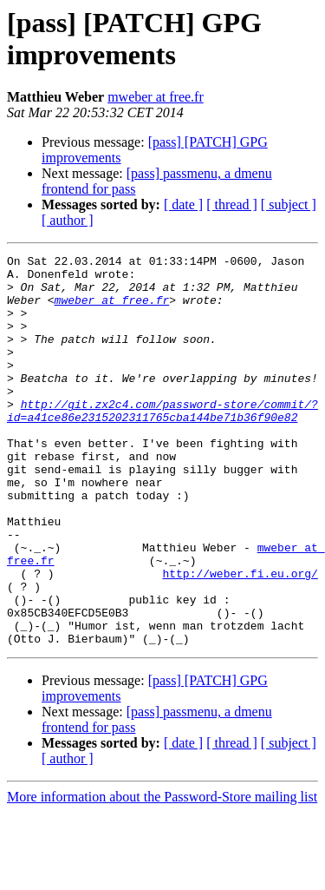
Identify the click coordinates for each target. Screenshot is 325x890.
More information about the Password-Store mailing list (162, 874)
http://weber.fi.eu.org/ (239, 638)
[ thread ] (231, 204)
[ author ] (68, 220)
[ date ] (183, 204)
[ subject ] (288, 204)
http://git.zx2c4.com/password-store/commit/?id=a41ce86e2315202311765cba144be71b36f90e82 (162, 442)
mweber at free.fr (155, 96)
